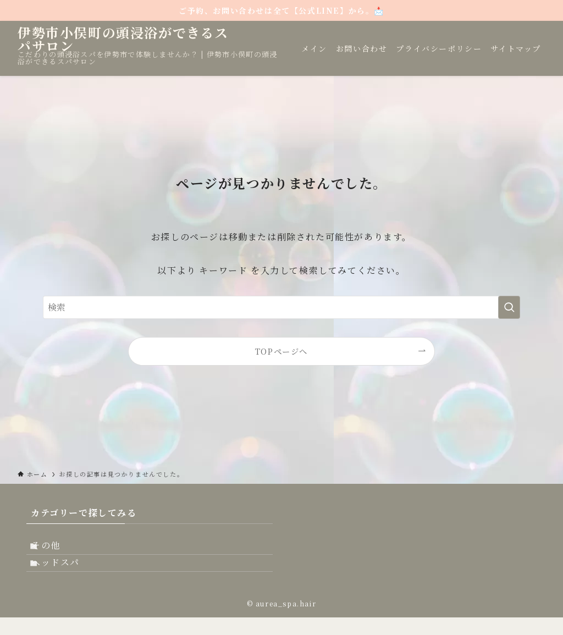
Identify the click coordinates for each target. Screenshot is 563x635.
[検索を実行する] (509, 307)
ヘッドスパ (66, 576)
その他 (56, 549)
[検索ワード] (281, 307)
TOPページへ (281, 351)
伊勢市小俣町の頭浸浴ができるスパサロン (123, 39)
